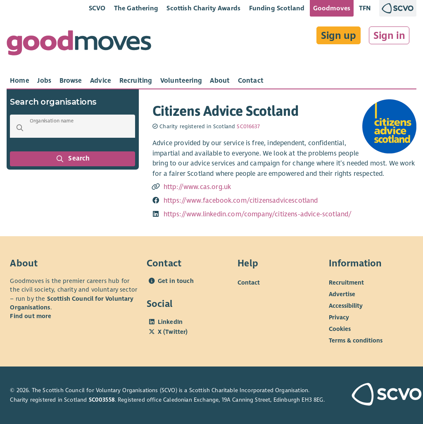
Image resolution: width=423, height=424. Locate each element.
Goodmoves (331, 8)
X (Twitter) (173, 331)
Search (72, 159)
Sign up (338, 35)
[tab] (20, 81)
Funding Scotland (277, 8)
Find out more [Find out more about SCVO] (30, 316)
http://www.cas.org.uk (197, 187)
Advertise (342, 294)
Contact (249, 282)
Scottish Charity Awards (203, 8)
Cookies (340, 329)
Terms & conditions (356, 340)
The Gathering (136, 8)
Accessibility (346, 305)
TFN (365, 8)
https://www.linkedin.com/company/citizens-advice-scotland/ (258, 214)
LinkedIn (170, 322)
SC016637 (248, 126)
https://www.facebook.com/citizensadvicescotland (241, 200)
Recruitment (346, 282)
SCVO (97, 8)
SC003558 (102, 399)
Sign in (389, 35)
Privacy (339, 317)
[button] (20, 128)
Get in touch (176, 281)
